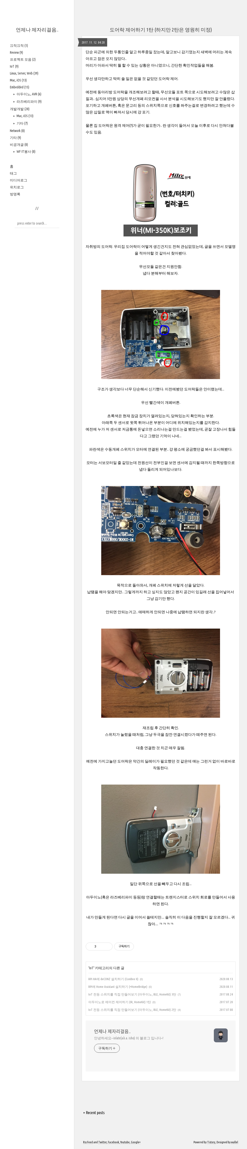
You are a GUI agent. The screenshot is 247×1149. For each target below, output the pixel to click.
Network (17, 131)
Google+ (136, 1142)
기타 (22, 123)
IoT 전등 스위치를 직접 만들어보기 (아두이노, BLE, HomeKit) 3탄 (132, 994)
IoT (14, 66)
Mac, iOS (18, 80)
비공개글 (19, 145)
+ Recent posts (94, 1112)
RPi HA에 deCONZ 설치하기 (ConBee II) (113, 979)
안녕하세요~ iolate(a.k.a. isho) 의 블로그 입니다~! (128, 1038)
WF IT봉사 (25, 151)
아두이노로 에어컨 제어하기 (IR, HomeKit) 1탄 (119, 1002)
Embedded (19, 87)
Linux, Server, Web (24, 73)
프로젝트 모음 (23, 59)
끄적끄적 (19, 46)
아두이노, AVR (28, 94)
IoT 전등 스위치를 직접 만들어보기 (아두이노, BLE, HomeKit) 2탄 (132, 1009)
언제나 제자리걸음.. (37, 29)
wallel (234, 1142)
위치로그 (17, 187)
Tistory (211, 1142)
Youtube (125, 1142)
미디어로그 (18, 180)
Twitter (102, 1142)
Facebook (113, 1142)
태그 (13, 173)
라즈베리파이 (29, 101)
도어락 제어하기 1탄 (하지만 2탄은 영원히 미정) (161, 29)
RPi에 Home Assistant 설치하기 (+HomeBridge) (117, 986)
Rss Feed (88, 1142)
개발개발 (19, 109)
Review (16, 52)
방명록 (15, 194)
